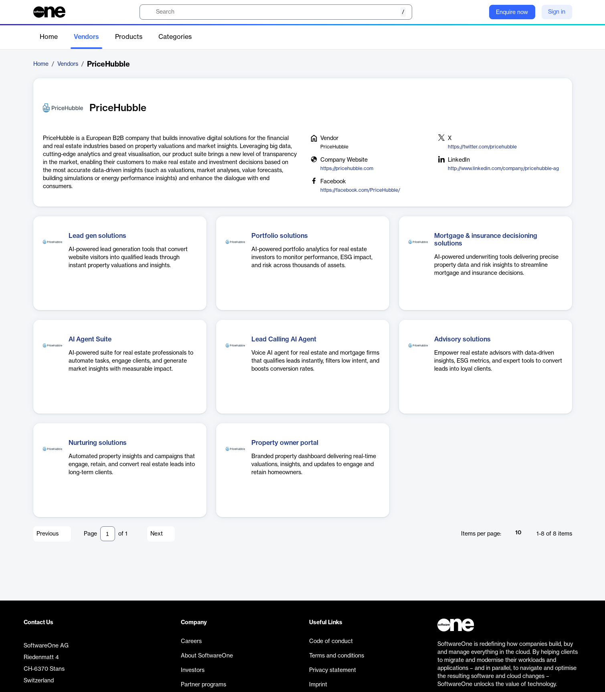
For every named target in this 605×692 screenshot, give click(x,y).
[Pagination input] (107, 533)
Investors (192, 670)
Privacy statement (332, 670)
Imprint (318, 685)
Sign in (556, 12)
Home (49, 37)
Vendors (86, 37)
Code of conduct (331, 641)
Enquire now (512, 12)
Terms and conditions (336, 656)
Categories (175, 37)
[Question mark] (478, 12)
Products (128, 37)
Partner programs (203, 685)
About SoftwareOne (207, 656)
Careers (191, 641)
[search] (276, 12)
